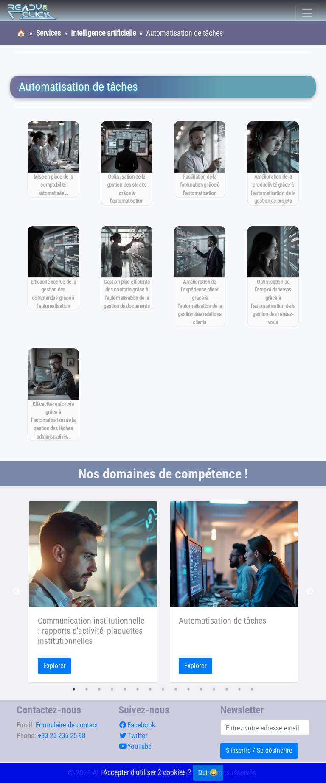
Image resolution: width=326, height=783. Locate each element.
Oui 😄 (208, 773)
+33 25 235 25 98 (61, 735)
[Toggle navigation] (307, 13)
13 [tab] (226, 689)
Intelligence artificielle (103, 33)
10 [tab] (188, 689)
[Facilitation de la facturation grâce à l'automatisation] (199, 159)
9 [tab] (175, 689)
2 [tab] (86, 689)
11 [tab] (201, 689)
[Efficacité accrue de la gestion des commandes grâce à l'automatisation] (53, 268)
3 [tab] (99, 689)
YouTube (135, 746)
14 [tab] (239, 689)
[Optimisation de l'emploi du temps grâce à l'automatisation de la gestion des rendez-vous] (272, 276)
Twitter (132, 735)
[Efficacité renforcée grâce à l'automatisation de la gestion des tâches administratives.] (53, 394)
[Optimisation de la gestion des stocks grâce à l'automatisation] (126, 163)
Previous (16, 591)
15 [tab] (252, 689)
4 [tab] (112, 689)
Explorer (54, 666)
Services (48, 33)
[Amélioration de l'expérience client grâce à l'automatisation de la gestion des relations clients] (199, 276)
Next (310, 591)
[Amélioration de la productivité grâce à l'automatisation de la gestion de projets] (272, 163)
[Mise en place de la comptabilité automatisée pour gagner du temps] (53, 159)
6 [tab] (137, 689)
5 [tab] (125, 689)
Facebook (136, 725)
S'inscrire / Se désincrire (259, 751)
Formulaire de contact (67, 725)
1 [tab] (74, 689)
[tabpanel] (92, 592)
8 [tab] (163, 689)
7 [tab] (150, 689)
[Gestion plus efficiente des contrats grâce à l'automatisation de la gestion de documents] (126, 268)
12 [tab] (214, 689)
